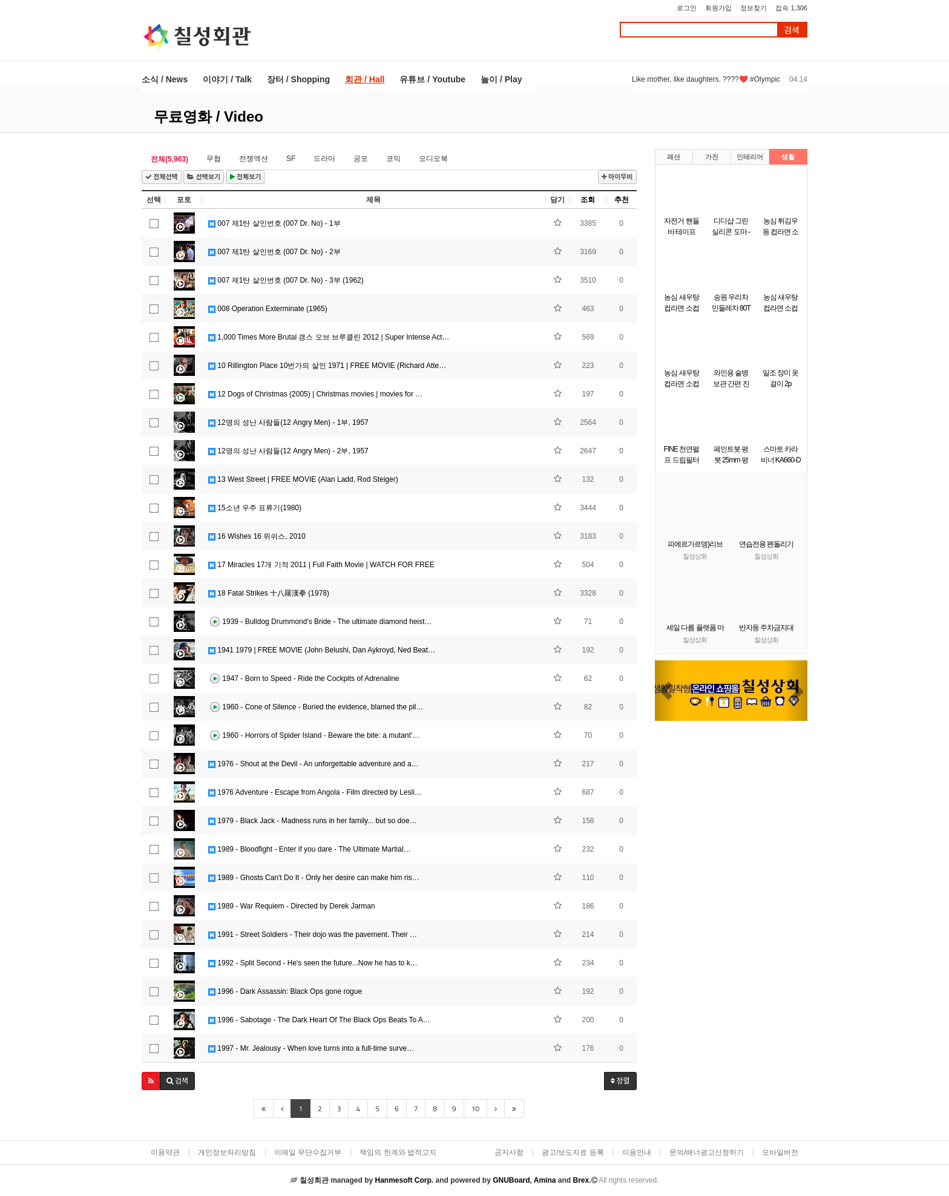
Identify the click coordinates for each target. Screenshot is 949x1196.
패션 (673, 156)
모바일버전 (780, 1152)
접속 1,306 (791, 8)
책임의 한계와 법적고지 (398, 1152)
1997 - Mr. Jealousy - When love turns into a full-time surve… (311, 1048)
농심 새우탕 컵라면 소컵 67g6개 (681, 308)
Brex (581, 1180)
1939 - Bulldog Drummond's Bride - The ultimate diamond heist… (320, 622)
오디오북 (433, 158)
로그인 (687, 8)
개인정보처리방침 (227, 1152)
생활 (788, 156)
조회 (587, 200)
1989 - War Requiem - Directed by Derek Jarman (291, 906)
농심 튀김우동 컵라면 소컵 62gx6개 (781, 232)
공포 (360, 158)
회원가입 (718, 8)
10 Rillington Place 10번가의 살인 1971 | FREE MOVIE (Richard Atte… (327, 365)
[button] (151, 1081)
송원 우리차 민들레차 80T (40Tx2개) (731, 308)
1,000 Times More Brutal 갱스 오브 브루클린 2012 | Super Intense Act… (329, 337)
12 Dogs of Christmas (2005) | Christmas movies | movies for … (315, 394)
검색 (792, 30)
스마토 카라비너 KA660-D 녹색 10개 (781, 460)
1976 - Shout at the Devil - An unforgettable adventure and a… (313, 764)
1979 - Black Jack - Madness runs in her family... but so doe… (312, 820)
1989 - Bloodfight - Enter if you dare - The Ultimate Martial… (309, 849)
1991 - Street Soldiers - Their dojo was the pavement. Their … (312, 934)
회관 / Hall (364, 79)
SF (290, 158)
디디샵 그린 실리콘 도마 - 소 (731, 232)
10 (475, 1108)
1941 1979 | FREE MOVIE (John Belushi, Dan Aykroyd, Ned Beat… (321, 650)
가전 (711, 156)
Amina (545, 1180)
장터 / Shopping (298, 79)
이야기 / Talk (227, 79)
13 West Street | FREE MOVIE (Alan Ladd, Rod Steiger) (303, 479)
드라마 (324, 158)
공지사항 (509, 1152)
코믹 (393, 158)
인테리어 (750, 156)
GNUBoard (511, 1180)
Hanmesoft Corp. (404, 1180)
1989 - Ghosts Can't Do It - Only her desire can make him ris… (313, 877)
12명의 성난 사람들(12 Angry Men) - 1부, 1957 (288, 422)
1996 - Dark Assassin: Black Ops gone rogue (285, 991)
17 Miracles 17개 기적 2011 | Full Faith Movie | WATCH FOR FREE (321, 564)
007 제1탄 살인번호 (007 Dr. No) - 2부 (274, 252)
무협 (213, 158)
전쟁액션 (253, 158)
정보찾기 (753, 8)
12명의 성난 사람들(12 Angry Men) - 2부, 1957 (288, 451)
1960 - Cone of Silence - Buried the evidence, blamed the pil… (316, 708)
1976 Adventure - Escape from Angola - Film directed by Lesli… (315, 792)
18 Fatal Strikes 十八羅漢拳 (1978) (268, 593)
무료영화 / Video (208, 116)
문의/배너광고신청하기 (706, 1152)
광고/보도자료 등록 (573, 1152)
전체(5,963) (169, 159)
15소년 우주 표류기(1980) (254, 508)
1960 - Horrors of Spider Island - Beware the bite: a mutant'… (313, 736)
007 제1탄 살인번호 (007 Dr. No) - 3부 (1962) (286, 280)
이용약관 (165, 1152)
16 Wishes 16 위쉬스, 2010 (257, 536)
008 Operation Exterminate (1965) (267, 308)
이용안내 (636, 1152)
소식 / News (165, 79)
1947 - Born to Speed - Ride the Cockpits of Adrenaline (303, 679)
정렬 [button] (620, 1080)
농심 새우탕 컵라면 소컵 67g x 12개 (780, 308)
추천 (621, 200)
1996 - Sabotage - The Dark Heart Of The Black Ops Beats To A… (319, 1020)
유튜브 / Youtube (432, 79)
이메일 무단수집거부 (307, 1152)
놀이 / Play (501, 79)
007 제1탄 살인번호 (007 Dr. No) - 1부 (274, 223)
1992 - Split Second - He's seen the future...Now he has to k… (313, 963)
